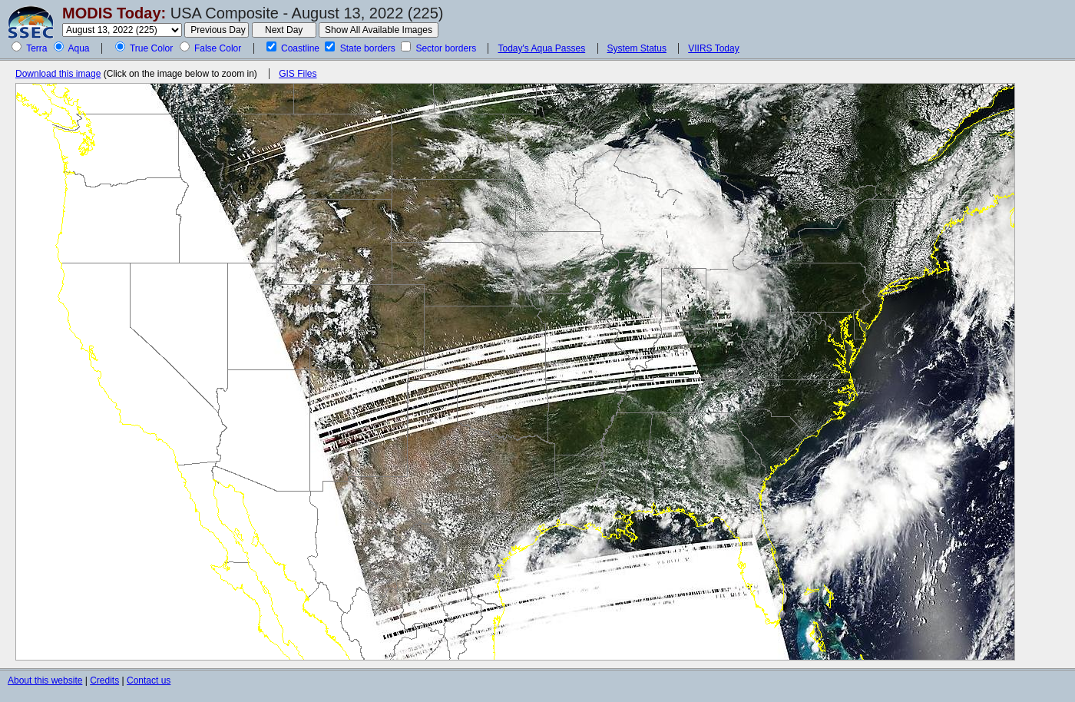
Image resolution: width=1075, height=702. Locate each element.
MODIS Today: (114, 13)
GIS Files (297, 73)
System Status (636, 48)
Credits (104, 680)
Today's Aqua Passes (541, 48)
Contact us (148, 680)
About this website (45, 680)
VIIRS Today (713, 48)
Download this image (58, 73)
